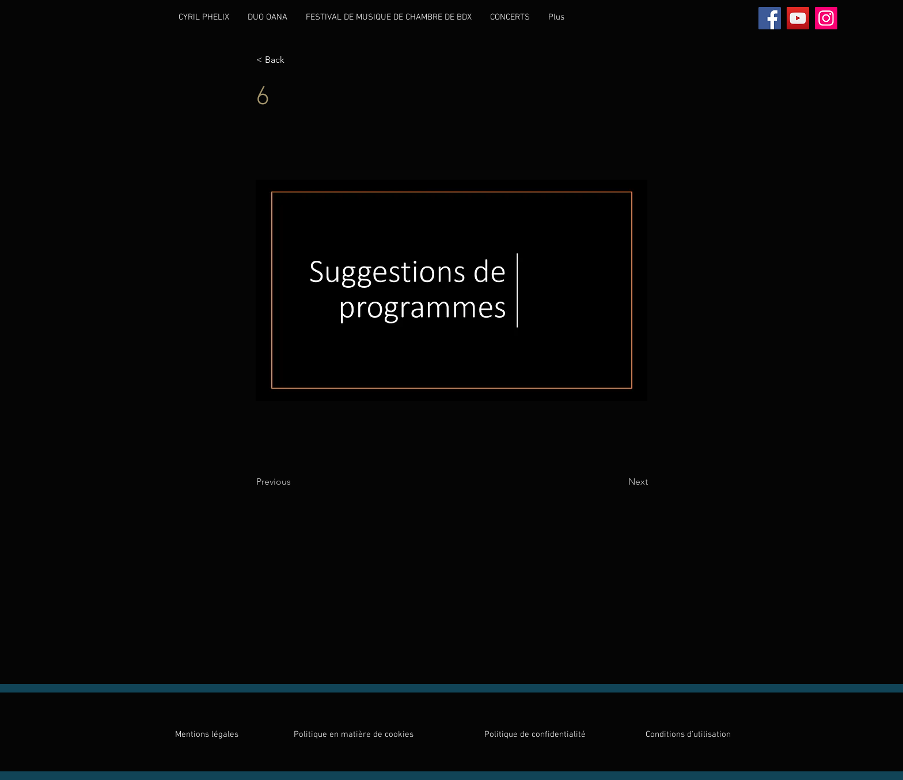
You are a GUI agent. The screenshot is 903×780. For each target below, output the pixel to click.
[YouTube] (798, 18)
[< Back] (294, 59)
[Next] (619, 481)
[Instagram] (826, 18)
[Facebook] (769, 18)
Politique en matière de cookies (355, 734)
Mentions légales (206, 734)
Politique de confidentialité (535, 734)
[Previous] (294, 481)
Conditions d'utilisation (688, 734)
